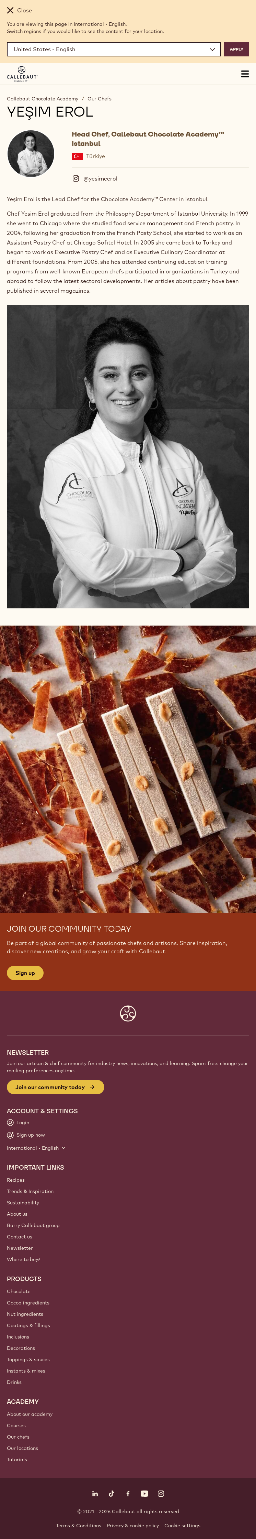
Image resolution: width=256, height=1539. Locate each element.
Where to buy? (23, 1259)
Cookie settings (182, 1525)
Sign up (25, 972)
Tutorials (17, 1459)
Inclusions (18, 1337)
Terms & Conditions (78, 1525)
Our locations (22, 1448)
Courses (16, 1425)
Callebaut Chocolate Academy (42, 99)
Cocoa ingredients (28, 1303)
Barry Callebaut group (33, 1225)
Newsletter (20, 1248)
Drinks (14, 1382)
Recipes (16, 1180)
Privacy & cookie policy (133, 1525)
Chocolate (19, 1291)
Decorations (21, 1348)
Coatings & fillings (28, 1325)
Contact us (19, 1237)
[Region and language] (114, 49)
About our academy (30, 1414)
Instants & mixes (26, 1371)
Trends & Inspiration (30, 1191)
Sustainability (23, 1203)
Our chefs (18, 1437)
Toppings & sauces (28, 1359)
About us (17, 1214)
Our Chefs (100, 99)
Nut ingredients (25, 1314)
